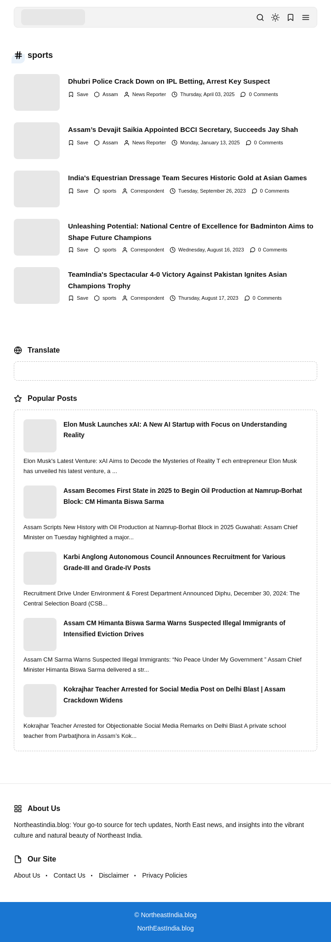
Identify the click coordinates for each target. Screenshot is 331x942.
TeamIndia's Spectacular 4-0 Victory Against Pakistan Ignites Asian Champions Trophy (177, 280)
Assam (110, 94)
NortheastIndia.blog (168, 915)
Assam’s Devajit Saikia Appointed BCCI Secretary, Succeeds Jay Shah (183, 129)
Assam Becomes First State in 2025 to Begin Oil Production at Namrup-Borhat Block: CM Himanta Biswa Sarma (182, 496)
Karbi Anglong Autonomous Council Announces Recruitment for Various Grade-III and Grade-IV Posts (174, 562)
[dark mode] (275, 17)
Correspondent (147, 191)
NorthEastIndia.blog (165, 928)
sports (109, 191)
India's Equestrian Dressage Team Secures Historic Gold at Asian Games (187, 178)
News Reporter (149, 94)
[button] (306, 17)
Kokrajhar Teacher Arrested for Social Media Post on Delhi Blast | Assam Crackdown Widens (174, 694)
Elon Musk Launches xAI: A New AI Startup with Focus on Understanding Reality (175, 430)
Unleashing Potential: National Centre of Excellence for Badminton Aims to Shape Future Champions (191, 232)
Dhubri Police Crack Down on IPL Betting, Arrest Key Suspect (169, 81)
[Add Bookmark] (78, 94)
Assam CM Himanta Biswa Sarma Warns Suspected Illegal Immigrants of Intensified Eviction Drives (174, 628)
